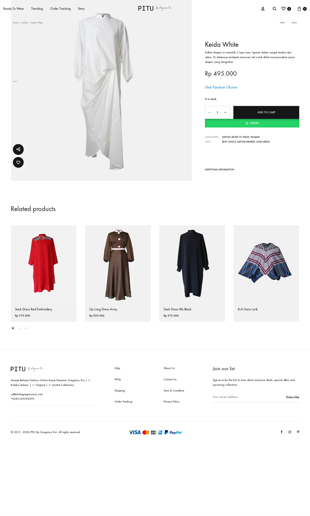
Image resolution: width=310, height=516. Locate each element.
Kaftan (25, 22)
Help (117, 368)
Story (81, 8)
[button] (252, 123)
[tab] (219, 170)
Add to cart (266, 112)
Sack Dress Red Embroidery (33, 309)
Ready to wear (240, 137)
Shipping (120, 390)
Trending (37, 8)
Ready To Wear (13, 8)
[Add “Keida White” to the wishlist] (18, 162)
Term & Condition (174, 390)
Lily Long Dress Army (103, 309)
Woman (255, 137)
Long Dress (263, 141)
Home (16, 22)
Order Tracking (60, 8)
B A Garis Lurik (248, 309)
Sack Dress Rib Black (177, 309)
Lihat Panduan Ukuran (221, 87)
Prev (282, 22)
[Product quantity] (217, 112)
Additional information (219, 169)
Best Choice (229, 141)
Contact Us (170, 379)
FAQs (118, 379)
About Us (169, 368)
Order (254, 123)
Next (294, 22)
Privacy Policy (171, 401)
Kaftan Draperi (246, 141)
